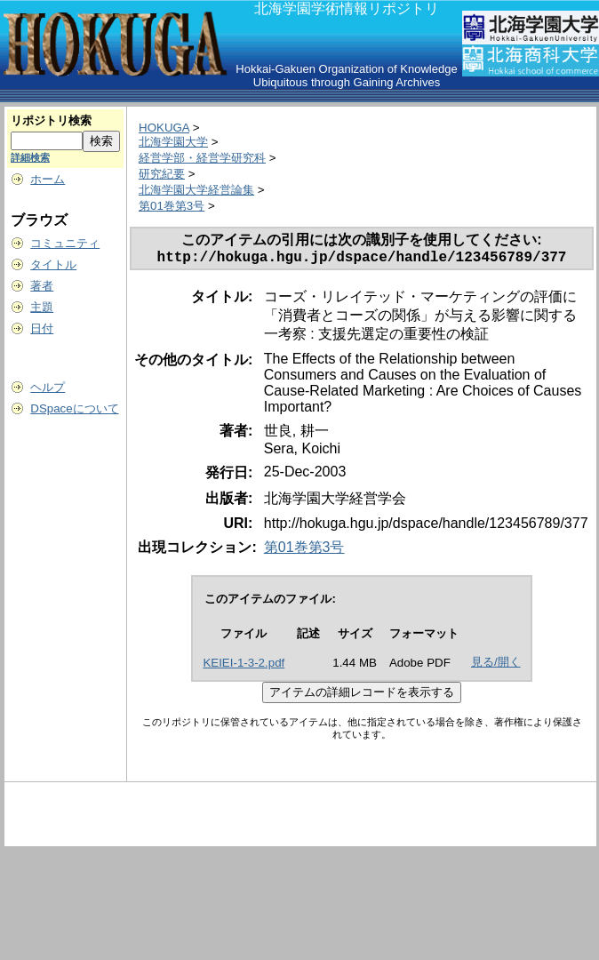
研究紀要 (162, 173)
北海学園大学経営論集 (196, 189)
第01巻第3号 (171, 205)
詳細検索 (30, 157)
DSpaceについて (74, 408)
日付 (41, 328)
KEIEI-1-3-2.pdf (243, 666)
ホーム (47, 179)
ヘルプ (47, 387)
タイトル (53, 264)
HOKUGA (164, 127)
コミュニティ (65, 243)
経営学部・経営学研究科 (202, 157)
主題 (41, 307)
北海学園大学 (173, 141)
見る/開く (496, 665)
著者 (41, 285)
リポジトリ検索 (51, 120)
